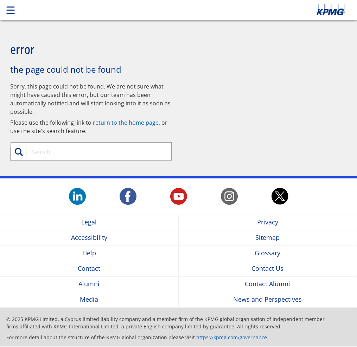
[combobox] (95, 152)
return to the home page (126, 122)
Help (89, 253)
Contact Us (267, 269)
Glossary (267, 253)
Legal (89, 222)
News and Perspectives (267, 300)
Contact (89, 269)
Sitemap (267, 238)
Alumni (89, 284)
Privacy (267, 222)
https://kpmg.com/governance (231, 337)
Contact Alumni (267, 284)
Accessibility (89, 238)
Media (89, 300)
